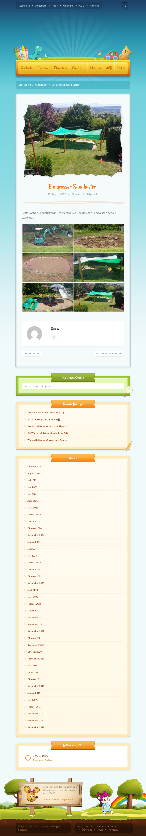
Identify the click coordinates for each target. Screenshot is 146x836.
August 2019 (33, 693)
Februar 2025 (34, 514)
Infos (55, 5)
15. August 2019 (57, 194)
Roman (76, 194)
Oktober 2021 (34, 638)
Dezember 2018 (35, 713)
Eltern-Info (60, 68)
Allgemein (92, 194)
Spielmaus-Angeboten (62, 799)
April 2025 (32, 501)
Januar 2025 (33, 521)
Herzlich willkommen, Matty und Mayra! (47, 426)
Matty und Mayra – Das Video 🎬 (43, 419)
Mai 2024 (32, 555)
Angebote (40, 5)
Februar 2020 (34, 672)
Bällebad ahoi (32, 353)
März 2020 (32, 665)
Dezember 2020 (35, 645)
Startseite (24, 5)
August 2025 (33, 473)
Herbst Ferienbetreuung (109, 353)
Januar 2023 (33, 610)
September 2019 (35, 686)
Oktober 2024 (34, 528)
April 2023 (32, 590)
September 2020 (35, 658)
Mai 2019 (32, 700)
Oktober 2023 (34, 576)
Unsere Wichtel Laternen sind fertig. (46, 412)
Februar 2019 (34, 706)
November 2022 (35, 624)
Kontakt (94, 5)
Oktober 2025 (34, 466)
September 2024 (35, 535)
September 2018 (35, 727)
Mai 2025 (32, 494)
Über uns (68, 5)
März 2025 (32, 507)
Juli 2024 (31, 549)
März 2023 (32, 597)
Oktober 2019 (34, 679)
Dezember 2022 (35, 617)
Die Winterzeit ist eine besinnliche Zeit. (47, 433)
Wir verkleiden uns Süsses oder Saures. (47, 440)
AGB (81, 5)
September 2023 (35, 583)
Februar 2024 (34, 562)
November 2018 (35, 720)
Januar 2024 (33, 569)
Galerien (78, 68)
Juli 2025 (31, 480)
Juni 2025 (32, 487)
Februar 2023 (34, 604)
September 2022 (35, 631)
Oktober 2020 (34, 652)
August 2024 (33, 542)
